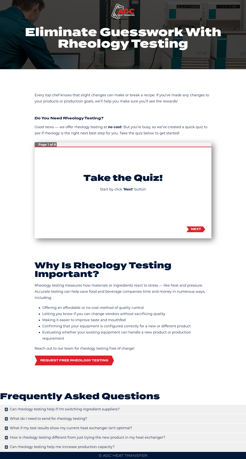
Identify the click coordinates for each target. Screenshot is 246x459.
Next (196, 229)
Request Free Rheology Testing (74, 360)
